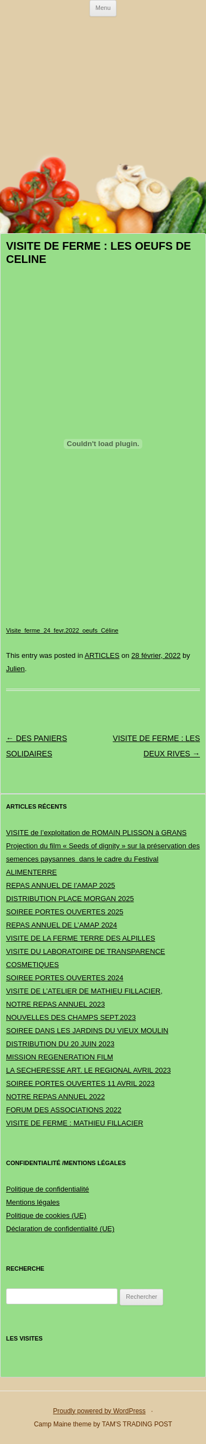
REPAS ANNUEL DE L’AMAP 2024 (61, 925)
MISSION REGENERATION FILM (59, 1057)
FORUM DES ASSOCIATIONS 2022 (63, 1110)
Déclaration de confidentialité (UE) (60, 1229)
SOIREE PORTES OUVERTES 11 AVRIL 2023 (80, 1083)
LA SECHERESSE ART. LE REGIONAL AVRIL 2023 (88, 1070)
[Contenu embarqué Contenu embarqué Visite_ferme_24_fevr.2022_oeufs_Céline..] (103, 444)
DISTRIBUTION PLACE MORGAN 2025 (70, 898)
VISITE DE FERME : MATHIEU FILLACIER (74, 1123)
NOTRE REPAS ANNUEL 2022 (55, 1096)
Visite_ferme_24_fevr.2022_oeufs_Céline (62, 630)
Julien (15, 669)
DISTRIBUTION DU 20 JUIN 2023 (60, 1044)
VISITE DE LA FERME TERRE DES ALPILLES (80, 938)
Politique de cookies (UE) (46, 1215)
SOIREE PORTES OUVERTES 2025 (64, 912)
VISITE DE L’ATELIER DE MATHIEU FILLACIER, (84, 991)
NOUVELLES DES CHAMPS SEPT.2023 (71, 1017)
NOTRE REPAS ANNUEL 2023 (55, 1004)
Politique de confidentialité (47, 1189)
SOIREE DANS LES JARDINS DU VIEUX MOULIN (87, 1030)
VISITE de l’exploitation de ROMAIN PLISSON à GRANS (96, 832)
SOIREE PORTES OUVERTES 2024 (64, 978)
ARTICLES (102, 655)
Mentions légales (33, 1202)
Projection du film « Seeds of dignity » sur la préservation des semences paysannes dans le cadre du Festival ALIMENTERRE (103, 859)
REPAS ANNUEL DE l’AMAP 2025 (60, 885)
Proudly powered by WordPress (99, 1411)
